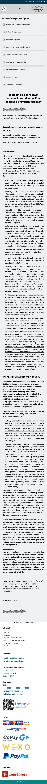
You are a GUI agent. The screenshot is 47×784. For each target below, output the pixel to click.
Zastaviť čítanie (19, 108)
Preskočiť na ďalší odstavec (13, 111)
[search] (4, 9)
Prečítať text (7, 108)
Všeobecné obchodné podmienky (18, 25)
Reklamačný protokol (13, 40)
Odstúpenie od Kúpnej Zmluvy (16, 62)
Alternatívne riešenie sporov (16, 70)
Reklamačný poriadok (14, 32)
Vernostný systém (12, 77)
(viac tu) (39, 581)
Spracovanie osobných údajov (17, 55)
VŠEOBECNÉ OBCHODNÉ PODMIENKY (17, 589)
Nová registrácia (42, 1)
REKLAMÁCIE (7, 591)
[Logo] (37, 9)
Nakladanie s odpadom (14, 85)
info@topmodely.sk (16, 661)
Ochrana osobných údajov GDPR (18, 47)
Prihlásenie (31, 1)
